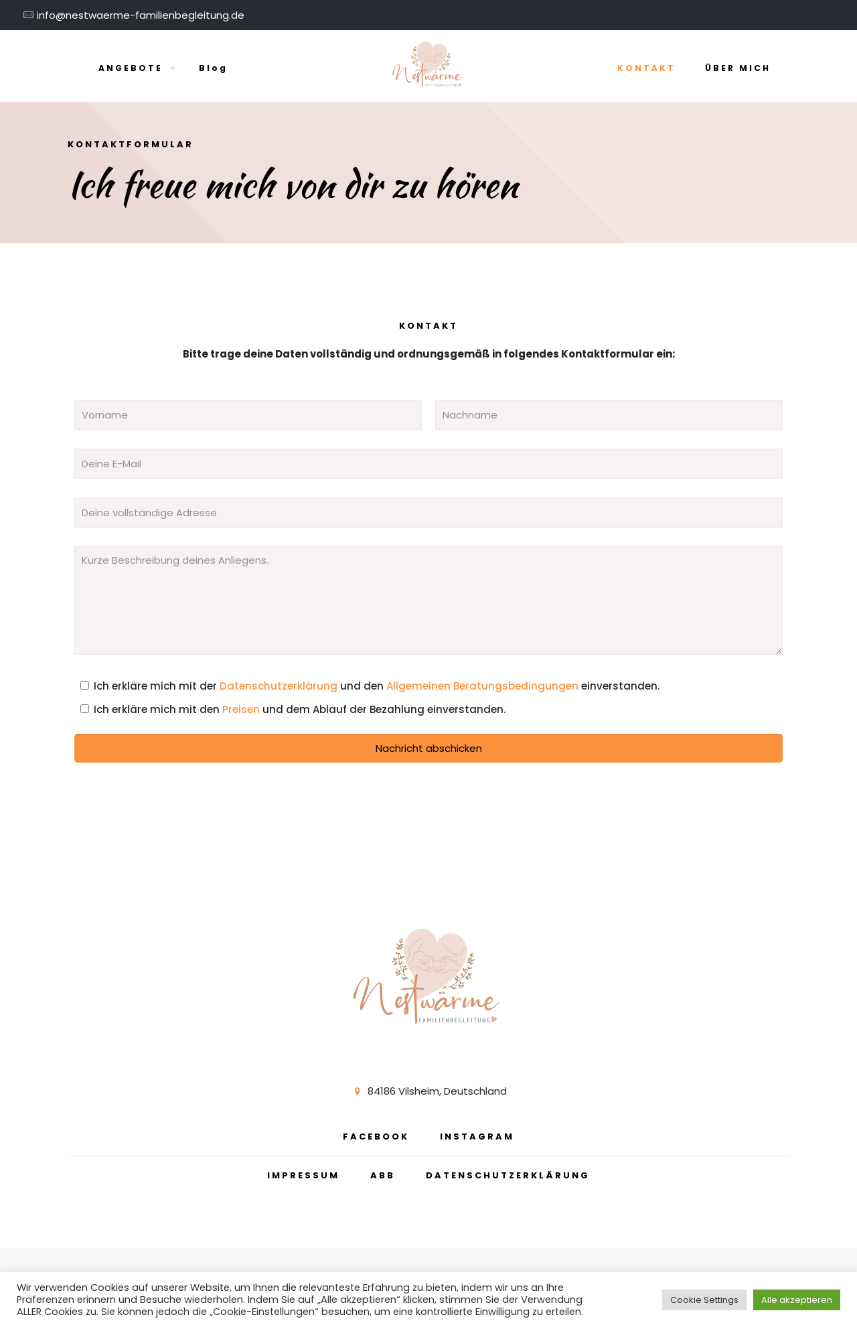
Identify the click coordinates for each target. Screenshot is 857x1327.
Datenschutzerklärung (278, 686)
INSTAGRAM (477, 1136)
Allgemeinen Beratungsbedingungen (482, 686)
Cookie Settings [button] (704, 1300)
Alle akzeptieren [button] (796, 1300)
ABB (382, 1175)
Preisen (241, 709)
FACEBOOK (376, 1136)
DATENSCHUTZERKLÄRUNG (508, 1175)
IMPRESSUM (303, 1175)
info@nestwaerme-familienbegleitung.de (140, 15)
